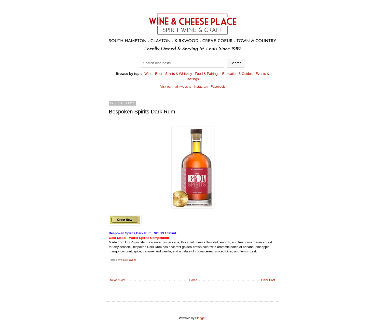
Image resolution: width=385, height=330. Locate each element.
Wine (148, 74)
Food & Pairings (207, 74)
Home (193, 280)
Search (235, 63)
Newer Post (117, 280)
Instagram (201, 86)
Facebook (218, 86)
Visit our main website (175, 86)
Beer (159, 74)
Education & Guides (237, 74)
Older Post (268, 280)
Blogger (200, 318)
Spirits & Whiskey (178, 74)
